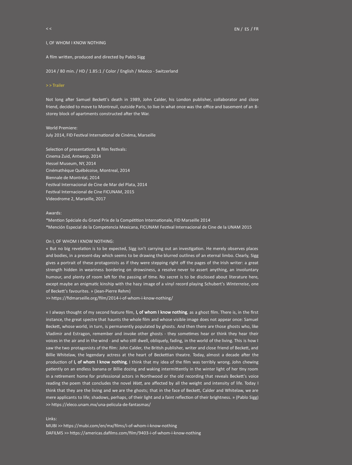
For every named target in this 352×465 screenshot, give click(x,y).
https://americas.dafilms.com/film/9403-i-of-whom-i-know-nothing (135, 433)
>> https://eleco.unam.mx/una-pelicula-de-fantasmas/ (98, 404)
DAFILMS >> (57, 433)
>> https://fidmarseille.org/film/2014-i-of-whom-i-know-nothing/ (109, 298)
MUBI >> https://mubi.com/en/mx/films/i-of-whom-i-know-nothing (111, 426)
